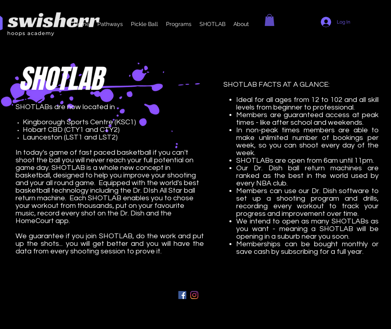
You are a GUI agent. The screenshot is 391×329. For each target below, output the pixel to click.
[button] (269, 20)
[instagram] (194, 295)
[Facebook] (182, 295)
